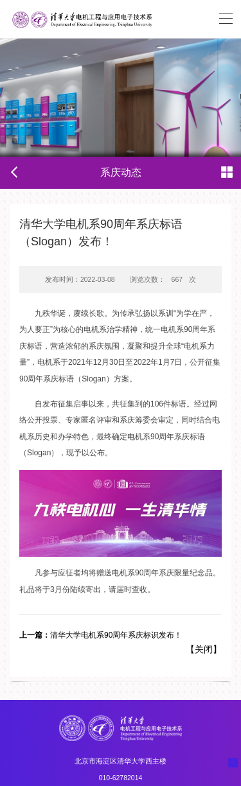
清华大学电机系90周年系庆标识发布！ (100, 635)
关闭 (204, 649)
